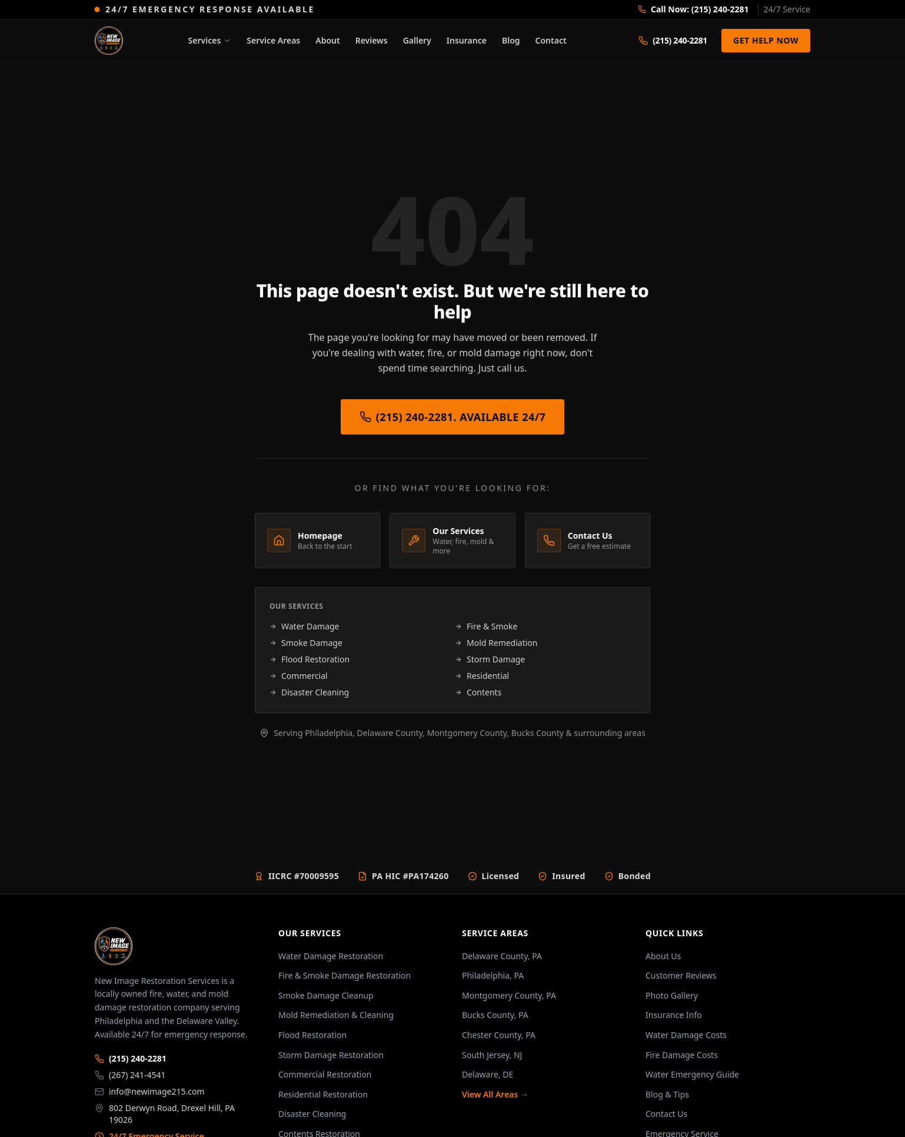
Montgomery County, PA (509, 995)
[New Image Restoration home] (177, 946)
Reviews (371, 40)
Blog (511, 40)
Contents (478, 692)
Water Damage (304, 626)
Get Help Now (765, 40)
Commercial (298, 675)
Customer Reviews (681, 975)
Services (210, 40)
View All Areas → (495, 1094)
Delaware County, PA (502, 956)
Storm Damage (490, 659)
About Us (663, 956)
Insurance (467, 40)
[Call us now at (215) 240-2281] (724, 9)
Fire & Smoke (486, 626)
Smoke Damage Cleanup (326, 995)
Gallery (417, 40)
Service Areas (273, 40)
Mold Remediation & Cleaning (336, 1014)
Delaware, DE (487, 1074)
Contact (551, 40)
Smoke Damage (305, 642)
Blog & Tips (667, 1094)
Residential (482, 675)
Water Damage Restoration (330, 956)
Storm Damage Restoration (331, 1054)
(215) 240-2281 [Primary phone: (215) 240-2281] (131, 1058)
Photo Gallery (672, 995)
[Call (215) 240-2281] (672, 40)
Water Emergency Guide (692, 1074)
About (327, 40)
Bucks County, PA (495, 1014)
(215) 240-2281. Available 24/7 (453, 417)
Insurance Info (674, 1014)
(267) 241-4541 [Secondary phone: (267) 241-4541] (130, 1074)
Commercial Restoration (324, 1074)
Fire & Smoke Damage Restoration (344, 975)
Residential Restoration (323, 1094)
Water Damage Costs (686, 1034)
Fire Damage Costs (682, 1054)
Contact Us (666, 1113)
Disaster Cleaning (309, 692)
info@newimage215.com (150, 1091)
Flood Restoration (309, 659)
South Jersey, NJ (492, 1054)
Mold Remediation (496, 642)
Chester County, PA (498, 1034)
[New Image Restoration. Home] (109, 40)
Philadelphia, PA (493, 975)
